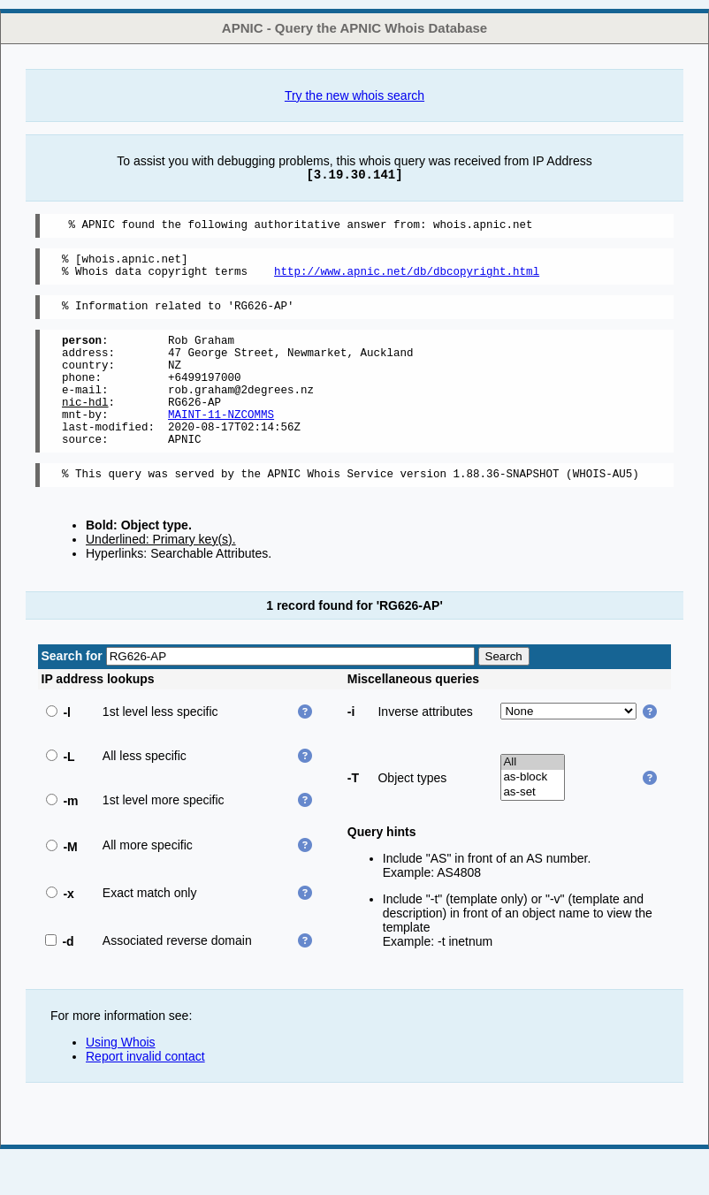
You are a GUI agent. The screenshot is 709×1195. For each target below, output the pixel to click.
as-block (532, 814)
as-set (532, 829)
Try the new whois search (354, 95)
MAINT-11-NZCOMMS (221, 443)
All (532, 799)
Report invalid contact (145, 1093)
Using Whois (121, 1079)
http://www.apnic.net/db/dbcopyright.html (406, 278)
